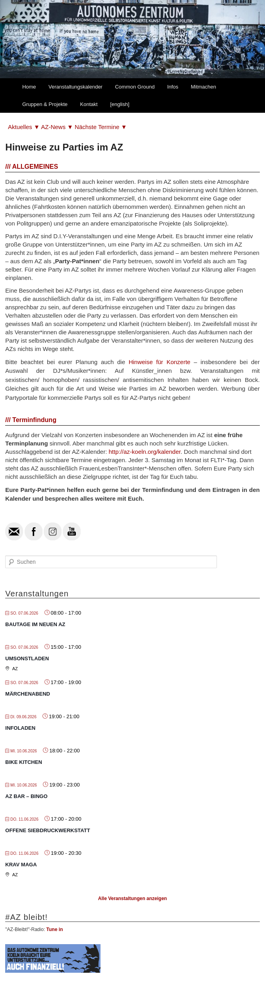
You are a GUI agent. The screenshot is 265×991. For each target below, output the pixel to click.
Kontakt (89, 104)
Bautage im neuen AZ (35, 624)
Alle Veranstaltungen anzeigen (132, 898)
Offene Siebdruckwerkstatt (47, 830)
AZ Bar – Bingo (26, 796)
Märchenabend (27, 694)
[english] (119, 104)
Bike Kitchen (23, 762)
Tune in (54, 929)
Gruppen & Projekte (45, 104)
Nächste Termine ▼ (101, 126)
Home (29, 87)
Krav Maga (21, 865)
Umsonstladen (27, 658)
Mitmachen (203, 87)
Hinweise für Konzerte (160, 362)
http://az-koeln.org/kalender (144, 451)
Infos (172, 87)
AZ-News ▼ (58, 126)
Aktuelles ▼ (24, 126)
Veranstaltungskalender (75, 87)
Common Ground (135, 87)
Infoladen (20, 728)
